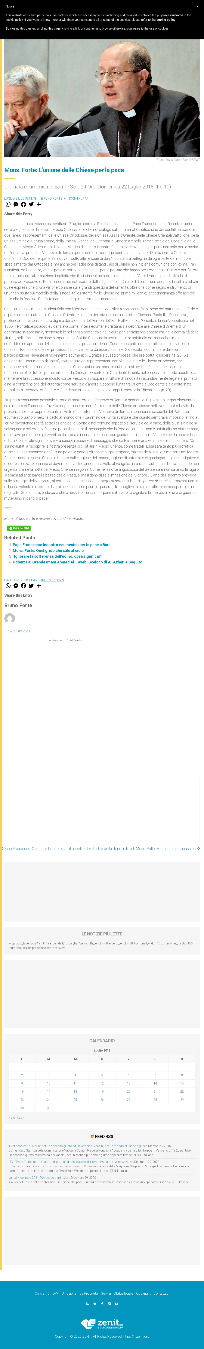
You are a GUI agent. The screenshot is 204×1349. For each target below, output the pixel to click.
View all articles (17, 631)
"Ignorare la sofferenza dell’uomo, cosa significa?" (57, 556)
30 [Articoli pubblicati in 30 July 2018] (22, 1108)
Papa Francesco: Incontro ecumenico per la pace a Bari (61, 544)
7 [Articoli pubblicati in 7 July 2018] (155, 1075)
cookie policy (166, 19)
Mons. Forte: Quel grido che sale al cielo (48, 550)
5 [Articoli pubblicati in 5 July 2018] (102, 1075)
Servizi (106, 1293)
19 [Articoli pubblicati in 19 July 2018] (102, 1091)
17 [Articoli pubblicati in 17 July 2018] (48, 1091)
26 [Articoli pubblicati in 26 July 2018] (102, 1099)
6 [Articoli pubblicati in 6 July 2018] (129, 1075)
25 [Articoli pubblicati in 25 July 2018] (75, 1099)
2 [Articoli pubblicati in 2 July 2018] (22, 1075)
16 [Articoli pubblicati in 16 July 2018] (22, 1091)
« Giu (12, 1117)
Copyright (143, 1293)
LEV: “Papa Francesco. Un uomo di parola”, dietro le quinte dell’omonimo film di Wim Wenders (71, 1162)
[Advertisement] (102, 813)
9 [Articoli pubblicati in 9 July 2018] (22, 1083)
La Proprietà (89, 1293)
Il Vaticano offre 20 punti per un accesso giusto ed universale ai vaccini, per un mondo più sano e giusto (78, 1146)
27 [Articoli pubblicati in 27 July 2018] (128, 1099)
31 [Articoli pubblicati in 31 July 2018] (48, 1108)
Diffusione (69, 1293)
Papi (86, 198)
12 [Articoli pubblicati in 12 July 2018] (102, 1083)
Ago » (20, 1117)
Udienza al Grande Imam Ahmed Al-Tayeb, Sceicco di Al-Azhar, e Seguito (77, 562)
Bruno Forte (51, 198)
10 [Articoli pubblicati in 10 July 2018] (48, 1083)
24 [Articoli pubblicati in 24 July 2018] (48, 1099)
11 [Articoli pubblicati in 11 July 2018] (75, 1083)
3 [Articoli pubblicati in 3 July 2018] (49, 1075)
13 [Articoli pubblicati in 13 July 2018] (128, 1083)
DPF (56, 1293)
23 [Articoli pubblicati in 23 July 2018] (22, 1099)
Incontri (74, 198)
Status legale (123, 1293)
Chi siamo (42, 1293)
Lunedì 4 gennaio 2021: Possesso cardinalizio (39, 1177)
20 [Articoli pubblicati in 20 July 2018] (128, 1091)
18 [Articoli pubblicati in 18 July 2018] (75, 1091)
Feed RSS (104, 1136)
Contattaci (161, 1293)
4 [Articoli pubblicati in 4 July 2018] (75, 1075)
